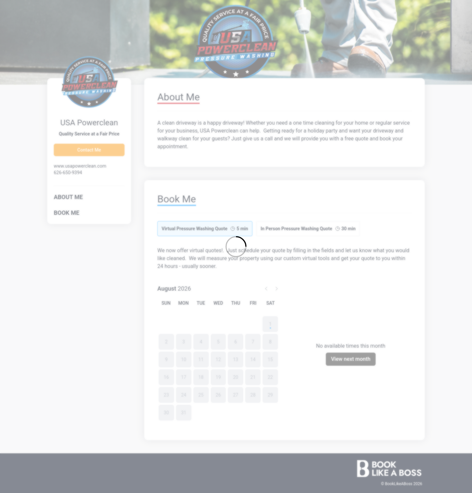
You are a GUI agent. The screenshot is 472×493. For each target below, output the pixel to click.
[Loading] (236, 246)
